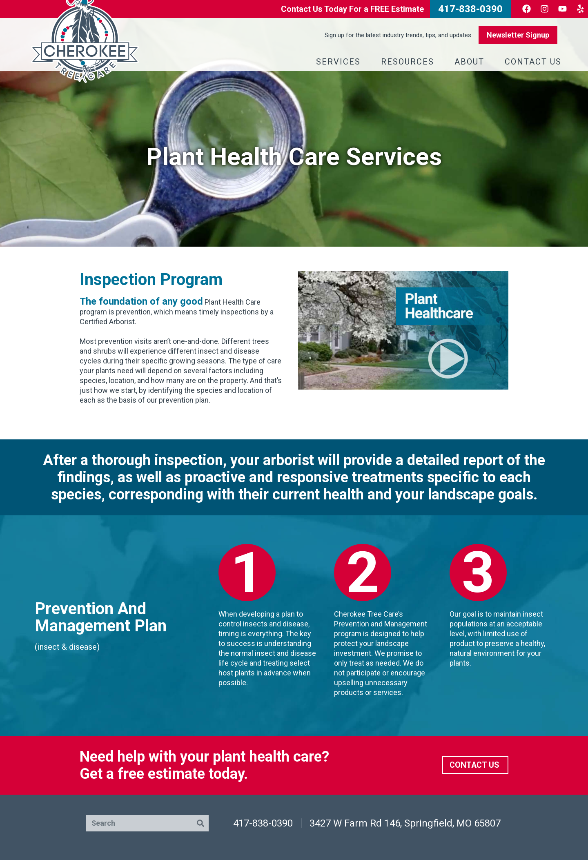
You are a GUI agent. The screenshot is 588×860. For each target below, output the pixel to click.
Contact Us (535, 62)
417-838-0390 (263, 823)
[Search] (200, 823)
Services (340, 62)
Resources (409, 62)
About (471, 62)
